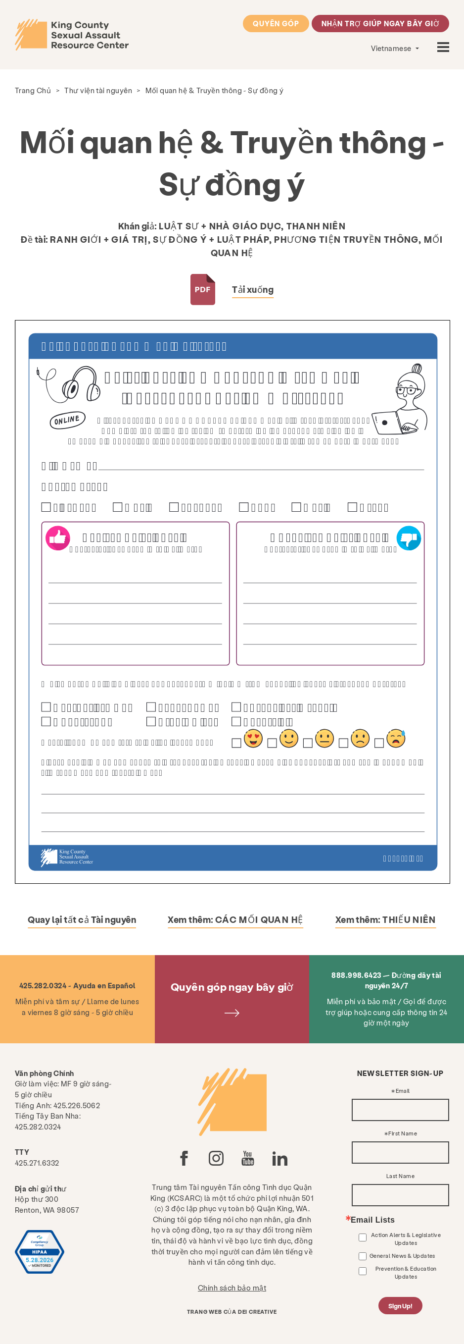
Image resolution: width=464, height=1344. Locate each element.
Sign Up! (401, 1305)
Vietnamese (392, 48)
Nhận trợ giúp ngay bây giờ (380, 23)
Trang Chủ (33, 90)
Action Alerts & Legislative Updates (406, 1239)
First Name (402, 1133)
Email (403, 1091)
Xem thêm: (235, 919)
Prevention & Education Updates (406, 1272)
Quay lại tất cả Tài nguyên (82, 919)
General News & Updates (402, 1255)
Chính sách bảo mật (232, 1287)
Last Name (400, 1176)
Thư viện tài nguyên (98, 90)
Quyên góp (276, 23)
